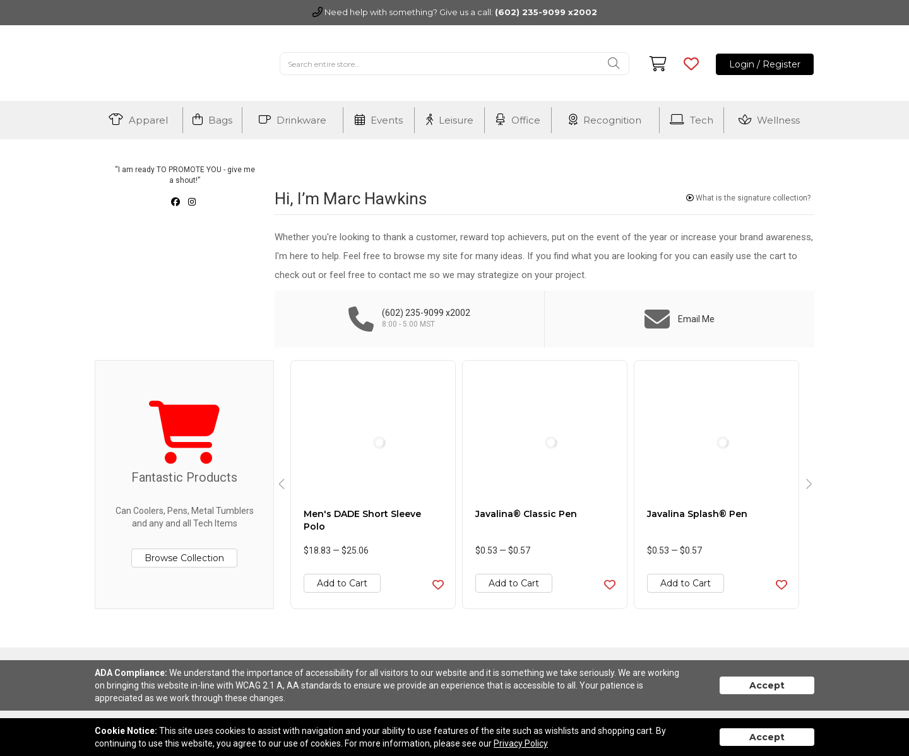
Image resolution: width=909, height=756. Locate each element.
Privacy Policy (521, 743)
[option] (373, 484)
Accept (767, 685)
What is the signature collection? (748, 198)
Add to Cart (342, 583)
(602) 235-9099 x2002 (546, 12)
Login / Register (764, 64)
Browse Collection (184, 558)
